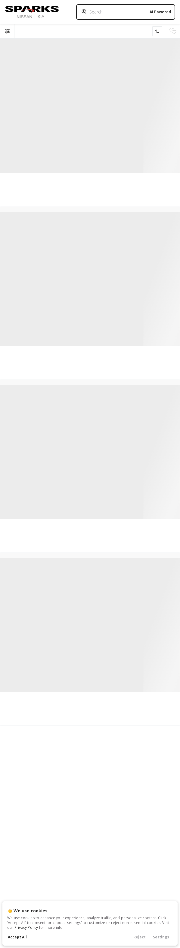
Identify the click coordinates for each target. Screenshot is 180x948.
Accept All (17, 937)
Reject (139, 937)
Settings (161, 937)
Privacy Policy (26, 927)
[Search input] (126, 12)
